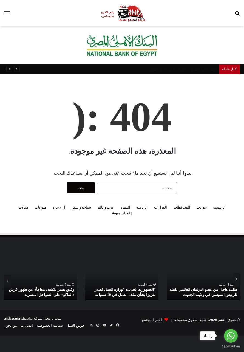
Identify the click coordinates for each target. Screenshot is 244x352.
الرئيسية (219, 207)
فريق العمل (75, 325)
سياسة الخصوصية (49, 325)
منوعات (40, 207)
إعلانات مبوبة (122, 213)
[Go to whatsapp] (231, 336)
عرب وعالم (106, 207)
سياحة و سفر (81, 207)
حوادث (202, 207)
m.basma (12, 318)
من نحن (11, 325)
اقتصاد (125, 207)
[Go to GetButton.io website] (231, 346)
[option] (203, 279)
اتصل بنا (27, 325)
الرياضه (142, 207)
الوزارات (160, 207)
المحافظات (182, 207)
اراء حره (59, 207)
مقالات (23, 207)
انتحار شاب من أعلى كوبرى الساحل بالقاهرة (184, 69)
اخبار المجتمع (152, 320)
